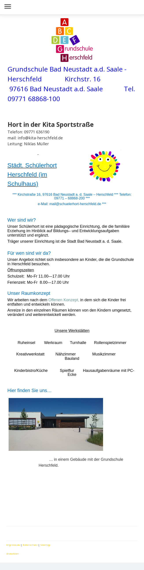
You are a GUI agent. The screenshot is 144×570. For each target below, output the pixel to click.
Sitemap (45, 545)
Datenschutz (30, 545)
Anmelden (12, 553)
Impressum (13, 545)
